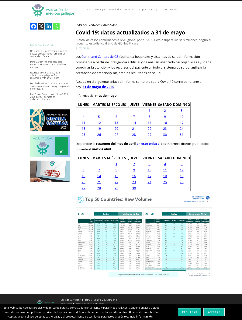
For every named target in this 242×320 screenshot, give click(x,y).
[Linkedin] (48, 26)
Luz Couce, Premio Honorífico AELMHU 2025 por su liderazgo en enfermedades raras (49, 97)
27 (116, 134)
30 (165, 134)
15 (149, 122)
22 (149, 128)
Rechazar (189, 312)
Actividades (115, 9)
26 (99, 134)
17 (182, 122)
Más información (141, 316)
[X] (41, 26)
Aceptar (213, 312)
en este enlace (148, 143)
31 (182, 134)
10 (182, 116)
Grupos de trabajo (148, 9)
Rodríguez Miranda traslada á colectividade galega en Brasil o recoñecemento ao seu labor (45, 75)
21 (134, 128)
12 (99, 122)
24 (182, 128)
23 (165, 128)
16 (165, 122)
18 (83, 128)
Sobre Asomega (96, 9)
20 (116, 128)
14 (134, 122)
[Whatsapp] (56, 26)
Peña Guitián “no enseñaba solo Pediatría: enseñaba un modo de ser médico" (48, 65)
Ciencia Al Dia (109, 24)
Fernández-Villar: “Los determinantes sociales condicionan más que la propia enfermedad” (49, 86)
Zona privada (169, 9)
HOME (79, 24)
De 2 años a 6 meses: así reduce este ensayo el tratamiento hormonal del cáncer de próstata (48, 54)
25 (83, 134)
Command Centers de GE (100, 56)
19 (99, 128)
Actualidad (92, 24)
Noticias (129, 9)
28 (134, 134)
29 (149, 134)
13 (116, 122)
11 (83, 122)
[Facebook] (33, 26)
